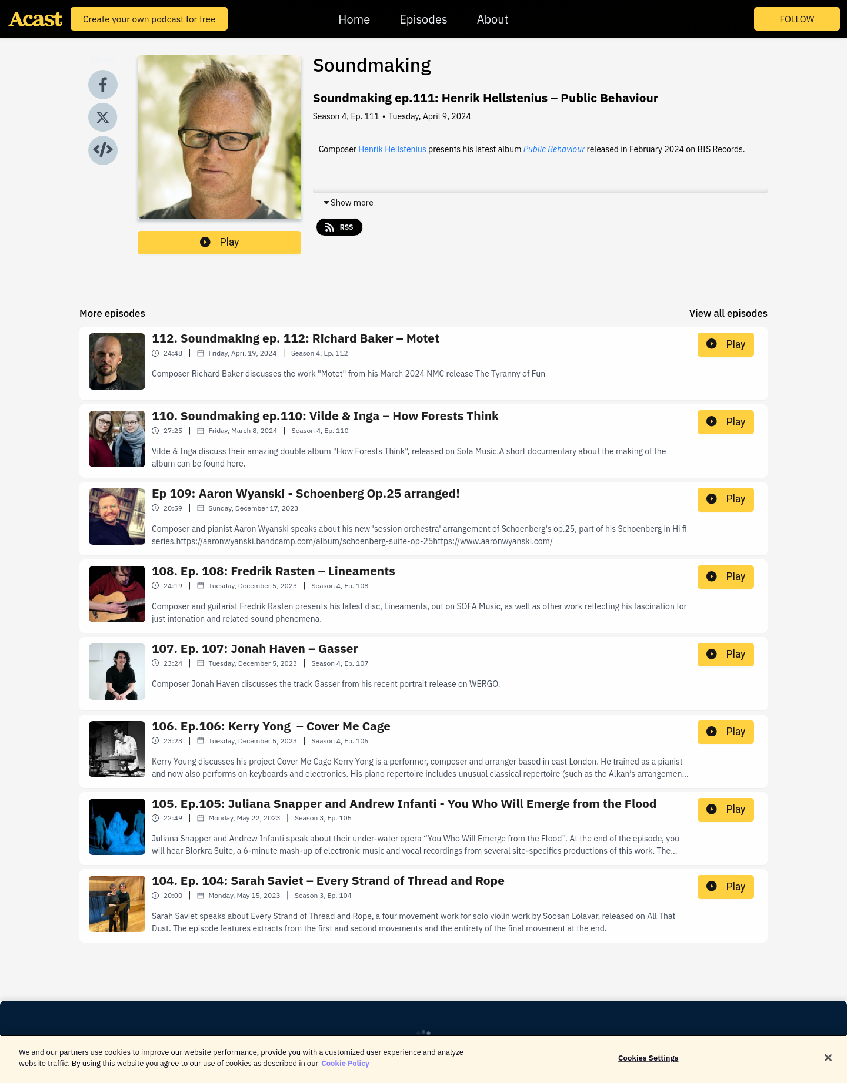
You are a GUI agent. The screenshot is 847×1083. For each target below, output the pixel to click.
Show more (348, 202)
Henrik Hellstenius (392, 149)
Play (219, 242)
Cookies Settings (648, 1063)
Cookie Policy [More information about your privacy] (345, 1069)
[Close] (828, 1062)
